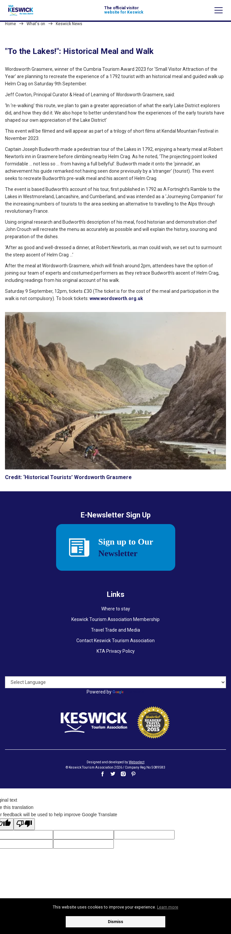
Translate (129, 691)
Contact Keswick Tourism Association (115, 640)
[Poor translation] (24, 824)
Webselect (136, 762)
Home (10, 24)
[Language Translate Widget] (115, 682)
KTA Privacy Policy (116, 651)
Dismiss (115, 921)
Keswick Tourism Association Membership (115, 619)
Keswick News (69, 24)
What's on (36, 24)
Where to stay (115, 608)
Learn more (167, 907)
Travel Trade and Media (115, 630)
